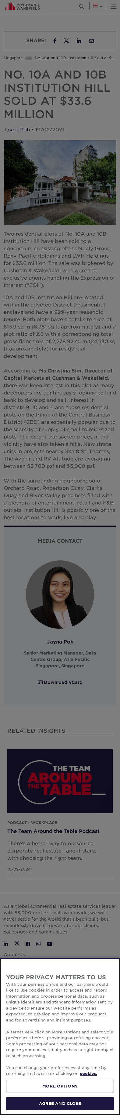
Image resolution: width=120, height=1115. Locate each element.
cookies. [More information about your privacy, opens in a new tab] (88, 1073)
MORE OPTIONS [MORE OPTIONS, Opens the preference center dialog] (60, 1086)
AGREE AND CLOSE (60, 1103)
